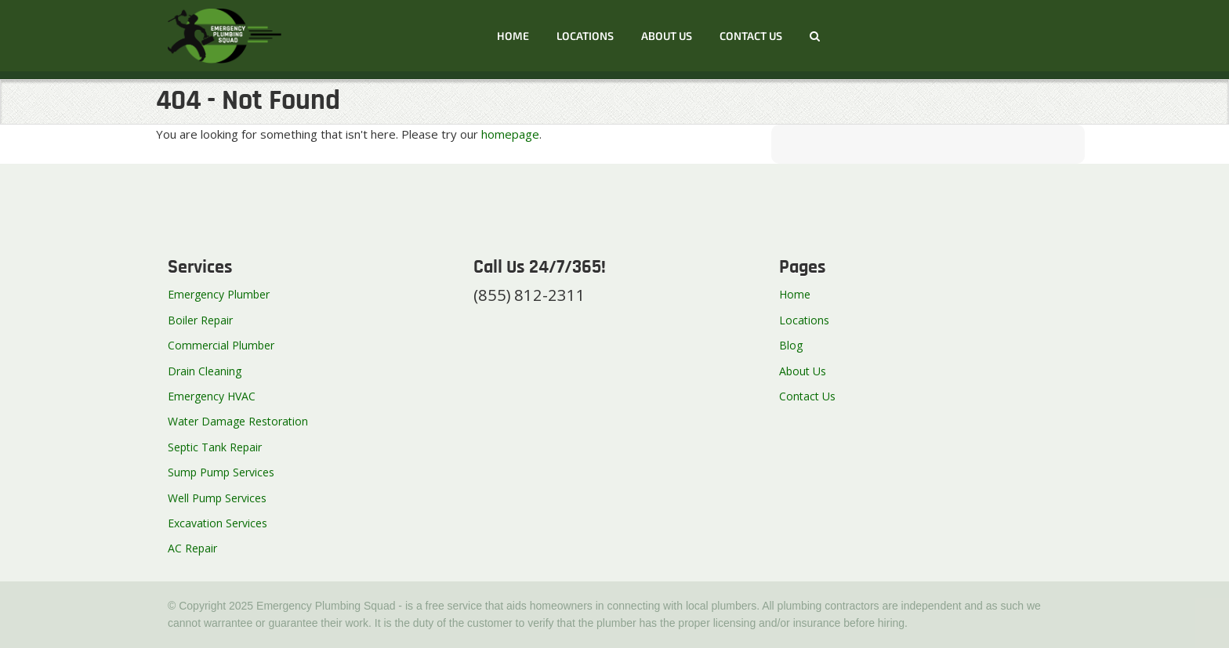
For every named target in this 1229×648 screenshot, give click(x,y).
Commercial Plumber (221, 345)
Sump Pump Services (221, 472)
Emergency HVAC (212, 396)
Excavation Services (217, 523)
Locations (585, 35)
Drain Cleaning (204, 371)
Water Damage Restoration (238, 421)
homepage (510, 134)
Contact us (751, 35)
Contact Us (807, 396)
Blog (791, 345)
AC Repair (192, 548)
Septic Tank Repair (215, 447)
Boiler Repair (200, 320)
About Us (666, 35)
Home (513, 35)
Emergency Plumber (219, 294)
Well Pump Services (217, 498)
